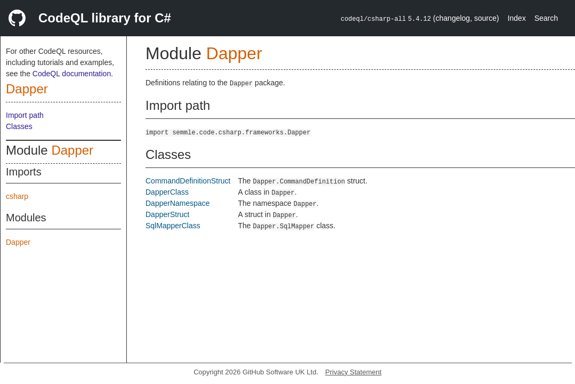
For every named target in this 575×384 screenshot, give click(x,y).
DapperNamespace (177, 203)
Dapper (27, 89)
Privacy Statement (353, 372)
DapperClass (167, 192)
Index (516, 18)
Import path (25, 115)
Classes (19, 126)
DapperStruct (167, 214)
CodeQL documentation (72, 73)
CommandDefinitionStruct (188, 181)
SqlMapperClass (172, 225)
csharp (17, 196)
